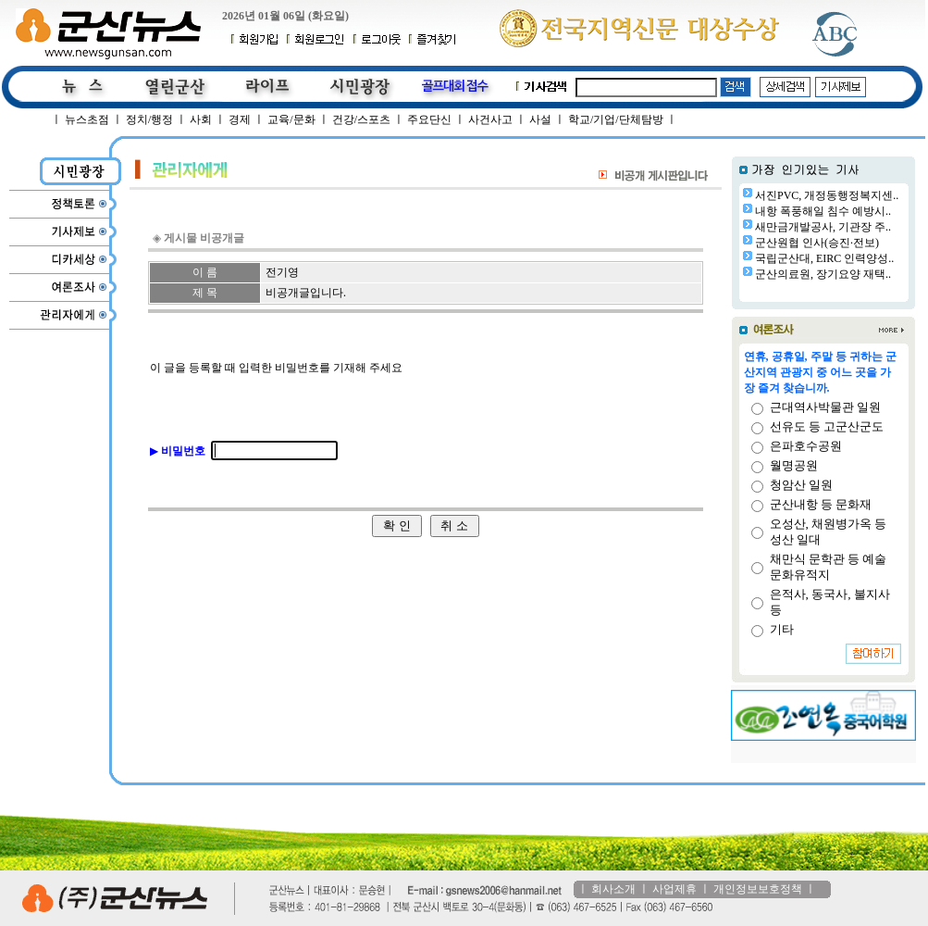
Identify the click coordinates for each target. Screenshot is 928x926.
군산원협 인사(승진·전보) (817, 242)
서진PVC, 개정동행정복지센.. (826, 195)
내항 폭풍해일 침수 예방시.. (823, 211)
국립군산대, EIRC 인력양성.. (824, 258)
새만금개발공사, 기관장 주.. (823, 226)
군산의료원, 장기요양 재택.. (823, 274)
